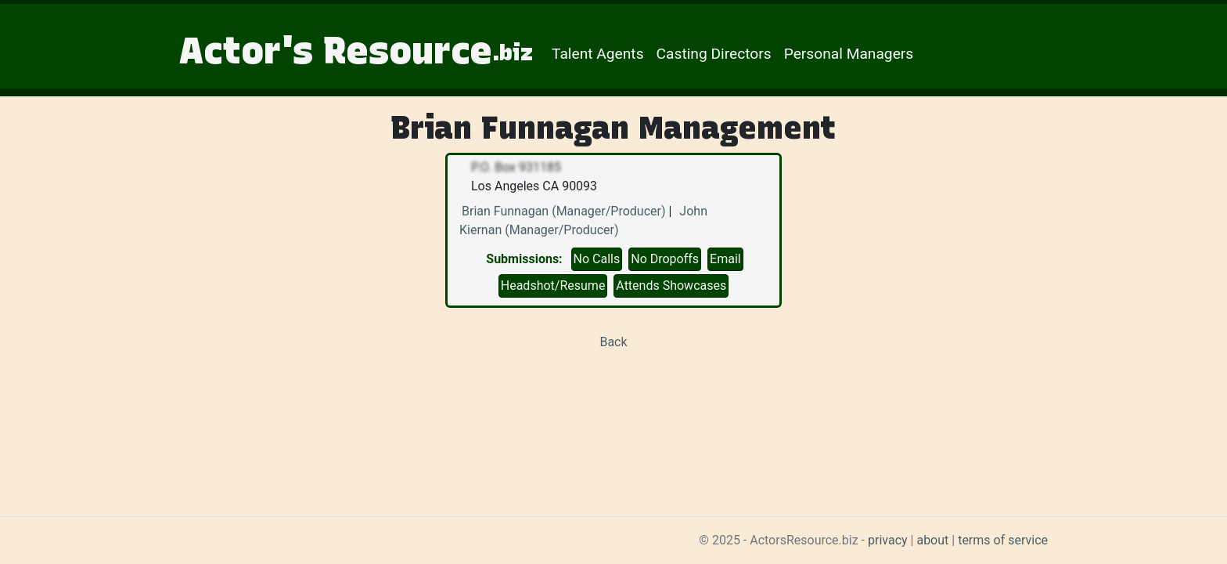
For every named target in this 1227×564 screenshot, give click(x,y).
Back (613, 341)
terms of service (1003, 540)
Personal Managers (849, 54)
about (932, 540)
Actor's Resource (356, 50)
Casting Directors (714, 54)
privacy (888, 540)
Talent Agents (598, 54)
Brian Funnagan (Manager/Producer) (564, 211)
